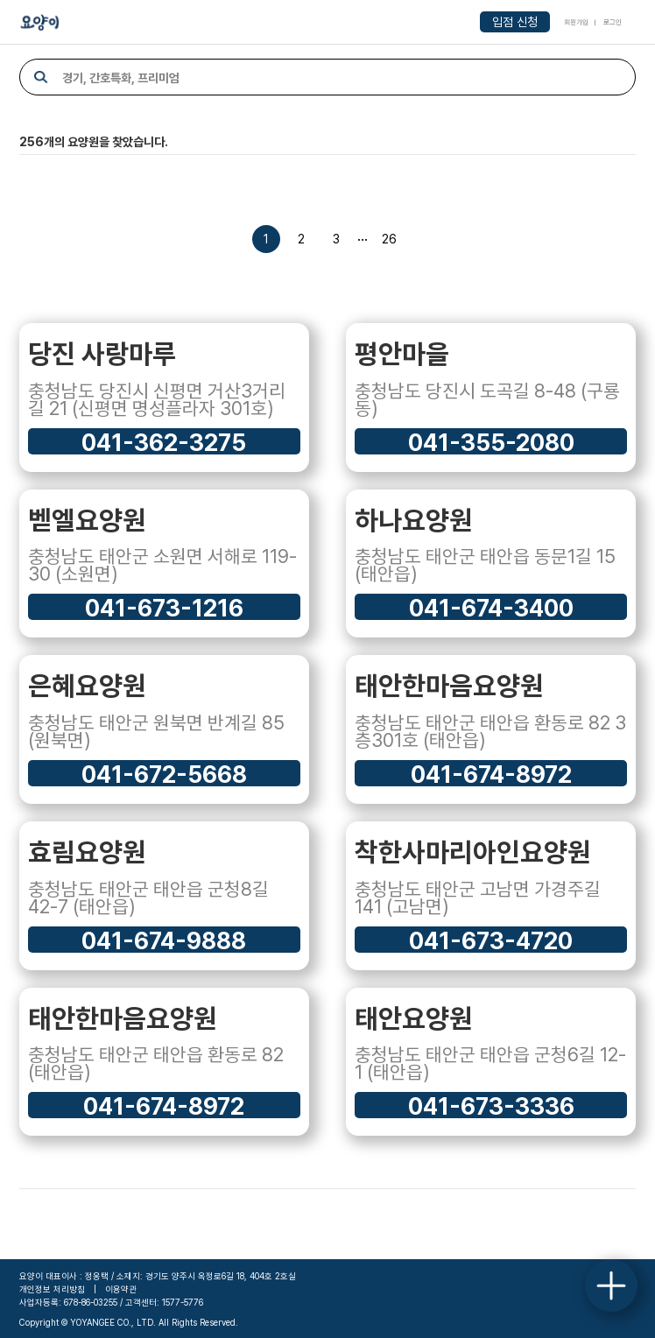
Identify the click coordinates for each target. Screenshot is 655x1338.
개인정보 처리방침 (52, 1289)
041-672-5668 (164, 773)
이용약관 (121, 1289)
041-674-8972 (491, 773)
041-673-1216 (164, 607)
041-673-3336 (491, 1105)
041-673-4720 (491, 939)
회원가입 (576, 22)
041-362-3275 (163, 441)
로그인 (612, 22)
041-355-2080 (491, 441)
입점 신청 (515, 22)
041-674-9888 (163, 939)
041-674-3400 (491, 607)
